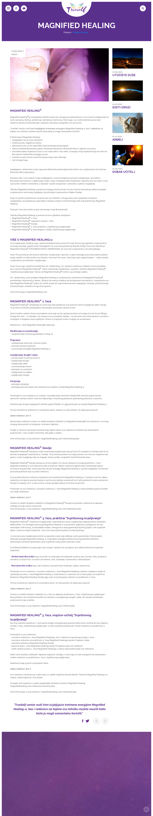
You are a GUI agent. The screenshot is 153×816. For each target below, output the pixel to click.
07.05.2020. (17, 51)
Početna (67, 32)
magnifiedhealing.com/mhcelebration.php (61, 509)
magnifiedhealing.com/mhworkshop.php (60, 439)
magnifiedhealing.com (36, 292)
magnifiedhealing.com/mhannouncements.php (32, 686)
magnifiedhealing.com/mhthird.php (58, 606)
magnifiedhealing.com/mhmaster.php (58, 692)
